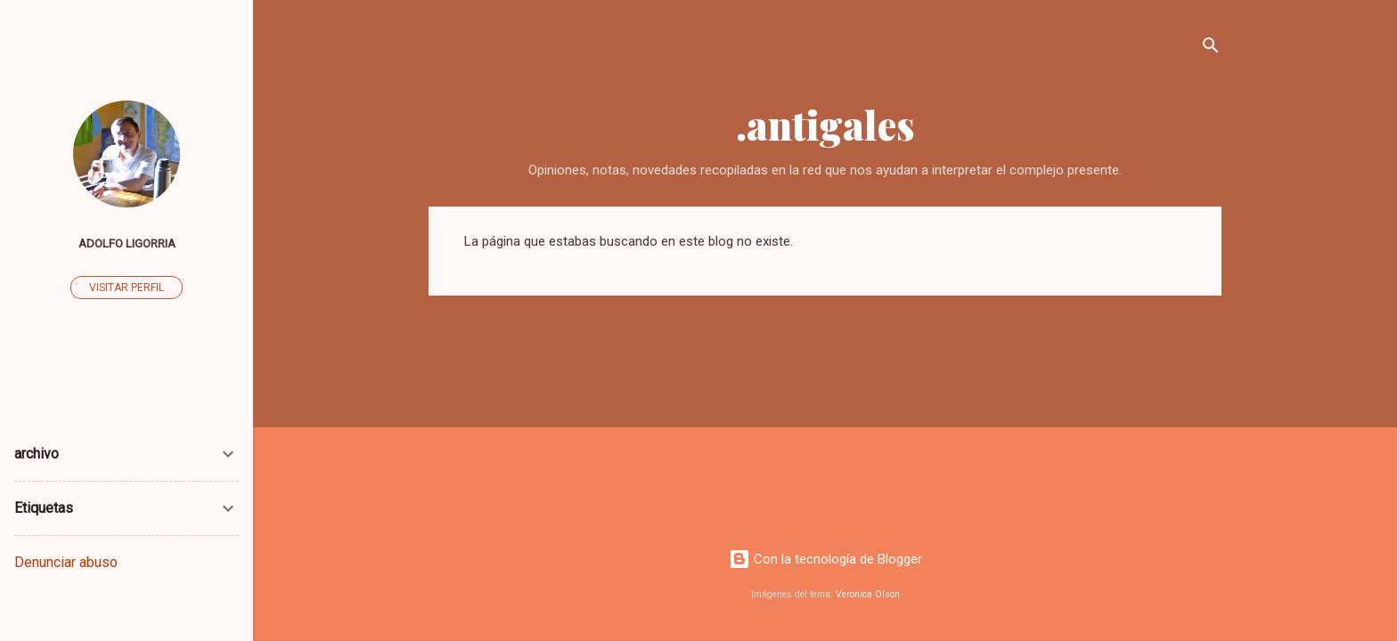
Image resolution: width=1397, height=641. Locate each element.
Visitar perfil (126, 287)
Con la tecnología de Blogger (825, 559)
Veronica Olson (868, 594)
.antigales (825, 124)
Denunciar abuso (66, 562)
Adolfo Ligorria (127, 243)
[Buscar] (1210, 48)
